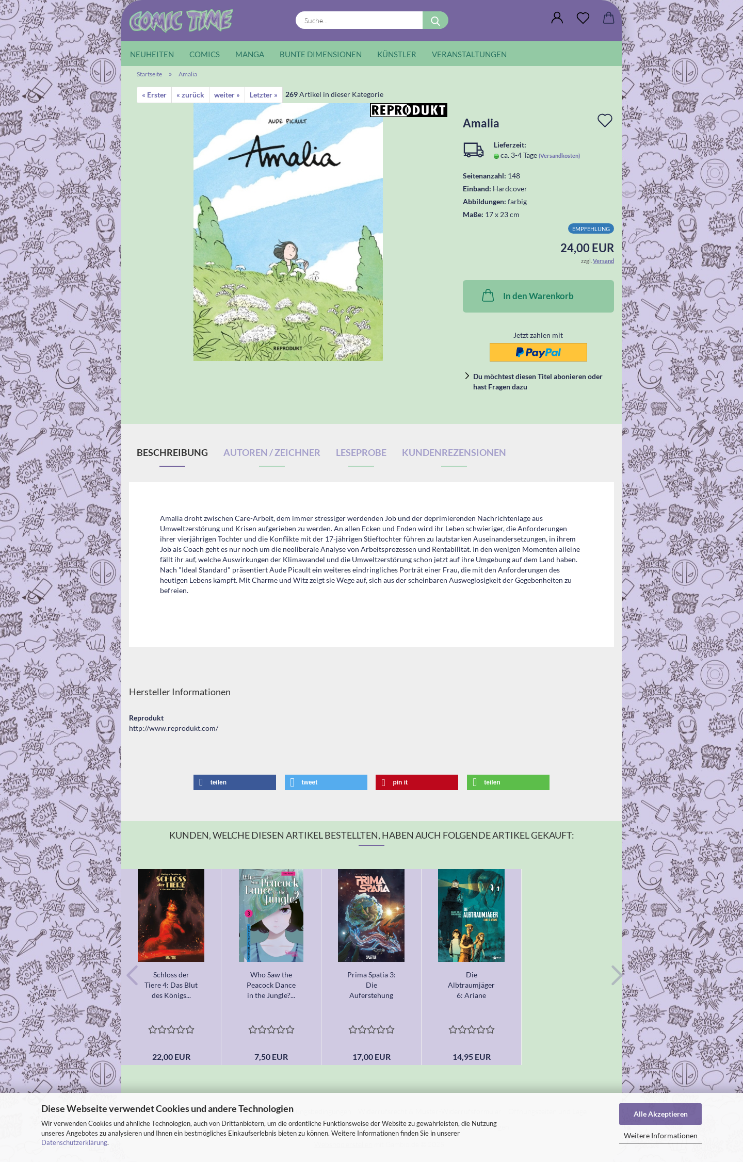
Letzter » (264, 94)
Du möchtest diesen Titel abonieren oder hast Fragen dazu (538, 381)
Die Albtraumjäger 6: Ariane (471, 985)
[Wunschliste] (583, 18)
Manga (249, 54)
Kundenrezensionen (454, 452)
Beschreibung (172, 452)
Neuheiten (152, 54)
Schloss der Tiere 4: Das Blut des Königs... (171, 985)
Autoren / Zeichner (271, 452)
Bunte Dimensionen (321, 54)
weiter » (227, 94)
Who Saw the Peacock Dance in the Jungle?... (271, 985)
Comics (204, 54)
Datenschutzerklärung (74, 1142)
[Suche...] (435, 20)
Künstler (396, 54)
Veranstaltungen (469, 54)
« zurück (190, 94)
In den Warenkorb (527, 295)
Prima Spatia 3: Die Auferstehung (371, 985)
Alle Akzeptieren (661, 1113)
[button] (557, 18)
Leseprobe (361, 452)
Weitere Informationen (661, 1135)
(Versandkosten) (559, 155)
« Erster (154, 94)
